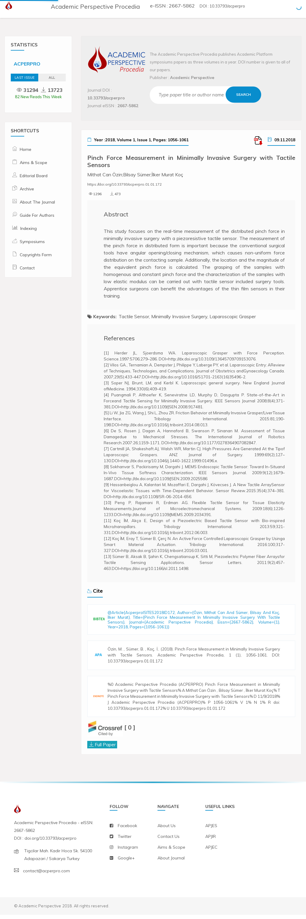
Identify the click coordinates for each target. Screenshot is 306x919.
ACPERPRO (27, 64)
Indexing (28, 228)
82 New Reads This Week (38, 96)
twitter (124, 840)
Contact (27, 268)
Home (25, 149)
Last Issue (25, 77)
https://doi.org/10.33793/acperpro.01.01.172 (124, 184)
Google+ (126, 862)
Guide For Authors (37, 215)
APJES (211, 829)
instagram (128, 851)
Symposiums (32, 241)
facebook (127, 829)
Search (243, 94)
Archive (27, 189)
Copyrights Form (36, 254)
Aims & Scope (33, 162)
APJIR (210, 840)
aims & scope (171, 851)
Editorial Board (34, 175)
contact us (168, 840)
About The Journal (37, 202)
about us (166, 829)
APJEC (211, 851)
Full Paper (105, 748)
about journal (171, 862)
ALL (52, 77)
